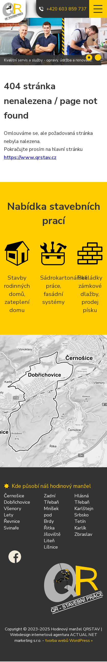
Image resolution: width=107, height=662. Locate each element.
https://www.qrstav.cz (30, 157)
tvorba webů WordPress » (69, 640)
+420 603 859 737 (66, 9)
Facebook (14, 556)
